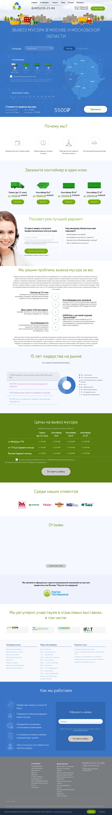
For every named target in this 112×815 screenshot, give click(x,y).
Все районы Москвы (45, 682)
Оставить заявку (98, 8)
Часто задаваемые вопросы (39, 784)
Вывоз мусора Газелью (12, 658)
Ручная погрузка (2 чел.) (25, 76)
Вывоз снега (61, 797)
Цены (63, 2)
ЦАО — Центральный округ (48, 655)
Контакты (79, 2)
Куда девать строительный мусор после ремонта (88, 660)
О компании (44, 2)
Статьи (33, 788)
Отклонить (102, 811)
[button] (32, 379)
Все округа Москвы (45, 652)
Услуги (55, 2)
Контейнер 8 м (26, 68)
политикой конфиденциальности (38, 244)
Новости (34, 776)
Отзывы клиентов (37, 780)
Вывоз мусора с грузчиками (14, 660)
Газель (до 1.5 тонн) (14, 68)
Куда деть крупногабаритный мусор (84, 665)
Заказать (95, 109)
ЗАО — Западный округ (46, 674)
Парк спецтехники (37, 771)
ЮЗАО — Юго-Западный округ (48, 671)
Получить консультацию (36, 253)
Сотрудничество (36, 782)
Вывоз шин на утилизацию (65, 770)
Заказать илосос (62, 799)
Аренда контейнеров (12, 666)
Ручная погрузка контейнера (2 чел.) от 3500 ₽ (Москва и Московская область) (47, 463)
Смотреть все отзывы (56, 569)
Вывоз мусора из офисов (65, 778)
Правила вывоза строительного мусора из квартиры (89, 662)
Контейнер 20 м (37, 68)
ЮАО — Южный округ (46, 668)
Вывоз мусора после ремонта (14, 671)
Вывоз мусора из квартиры (65, 776)
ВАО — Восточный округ (47, 663)
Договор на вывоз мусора (39, 786)
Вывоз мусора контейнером (14, 652)
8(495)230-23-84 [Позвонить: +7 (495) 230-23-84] (43, 8)
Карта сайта (35, 790)
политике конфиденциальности (63, 811)
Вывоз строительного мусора (14, 655)
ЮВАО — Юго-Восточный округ (49, 666)
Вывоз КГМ (9, 663)
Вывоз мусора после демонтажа (15, 668)
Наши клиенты (36, 773)
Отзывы (70, 2)
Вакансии (34, 778)
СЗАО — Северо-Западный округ (49, 676)
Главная (34, 2)
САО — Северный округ (46, 658)
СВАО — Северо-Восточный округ (49, 660)
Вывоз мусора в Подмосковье (48, 679)
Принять (91, 811)
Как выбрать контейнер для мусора (84, 652)
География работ (36, 769)
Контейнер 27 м (48, 68)
